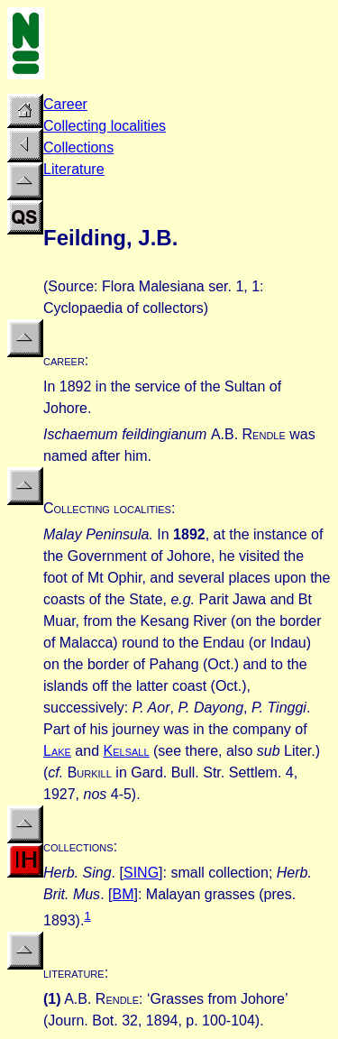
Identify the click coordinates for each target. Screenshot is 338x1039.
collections (78, 846)
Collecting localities (104, 125)
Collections (78, 147)
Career (65, 104)
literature (74, 972)
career (64, 360)
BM (122, 894)
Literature (74, 169)
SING (141, 872)
